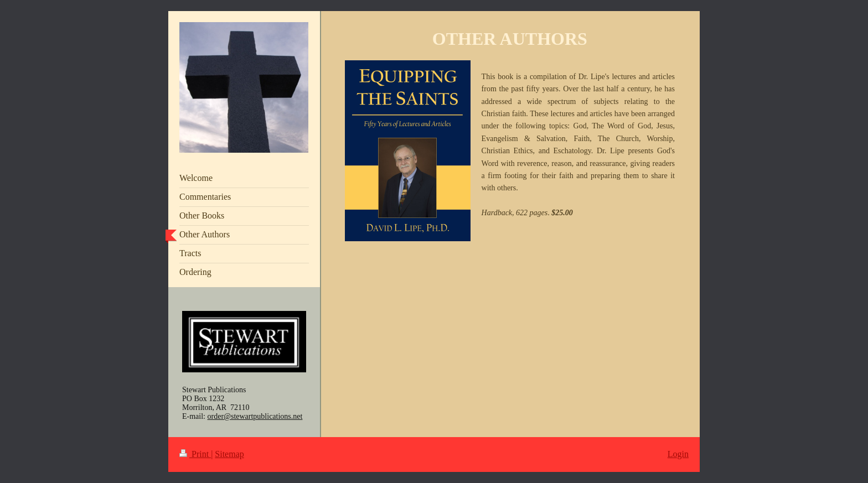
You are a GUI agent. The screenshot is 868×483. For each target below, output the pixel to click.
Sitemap (229, 454)
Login (678, 454)
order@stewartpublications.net (255, 416)
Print (195, 454)
